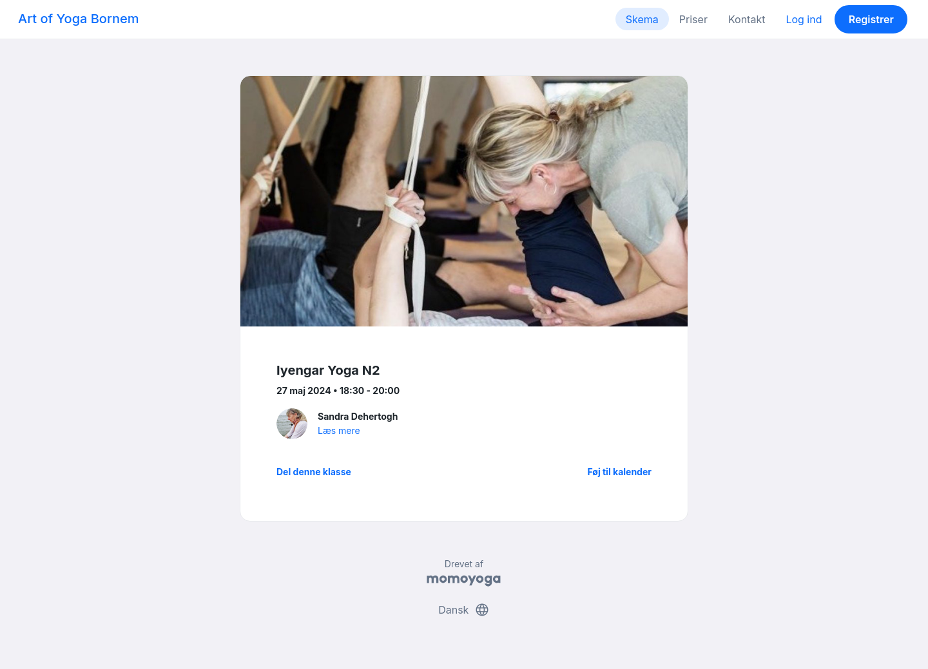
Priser (693, 19)
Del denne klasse (313, 471)
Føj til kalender (619, 471)
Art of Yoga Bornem (78, 18)
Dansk (464, 609)
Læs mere (339, 430)
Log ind (804, 19)
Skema (642, 19)
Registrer (871, 19)
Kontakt (746, 19)
